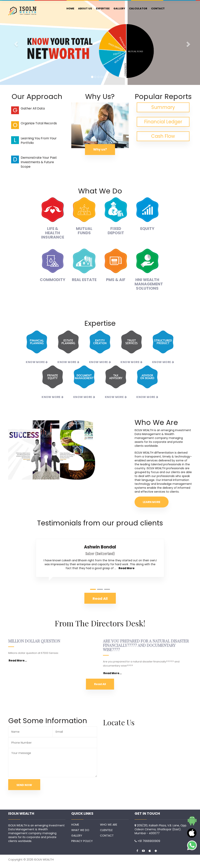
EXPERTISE (103, 8)
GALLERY (119, 8)
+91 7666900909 (149, 841)
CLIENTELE (106, 830)
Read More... (18, 660)
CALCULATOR (138, 8)
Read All (100, 684)
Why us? (100, 149)
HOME (70, 8)
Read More (127, 568)
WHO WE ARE (108, 825)
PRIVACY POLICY (82, 841)
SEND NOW (24, 785)
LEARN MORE (151, 502)
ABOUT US (85, 8)
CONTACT (158, 8)
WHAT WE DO (80, 830)
